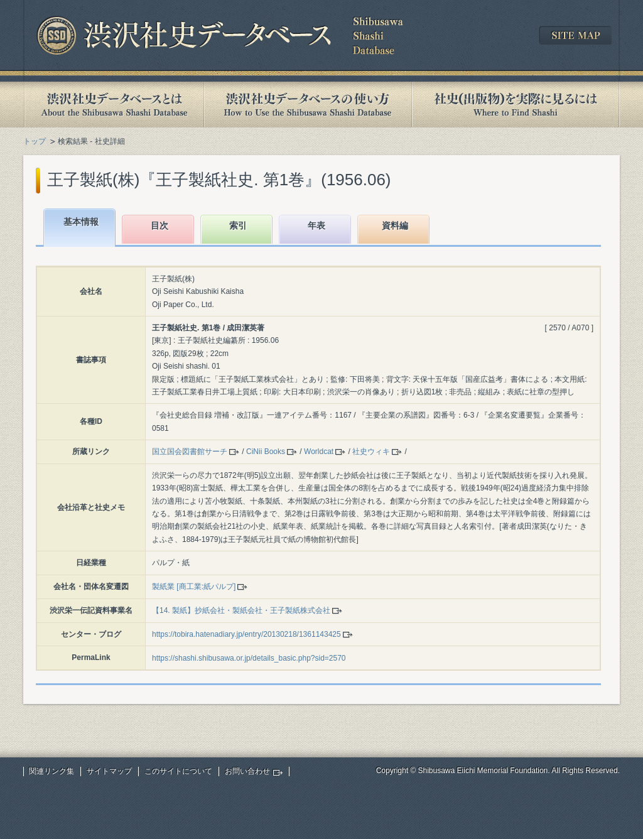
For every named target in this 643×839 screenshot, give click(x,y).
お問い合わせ (247, 771)
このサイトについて (178, 771)
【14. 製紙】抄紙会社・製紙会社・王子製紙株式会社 (241, 610)
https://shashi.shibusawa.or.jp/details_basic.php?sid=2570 (249, 658)
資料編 (395, 225)
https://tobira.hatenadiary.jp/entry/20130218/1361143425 (246, 634)
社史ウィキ (371, 451)
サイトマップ (109, 771)
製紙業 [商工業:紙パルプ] (193, 586)
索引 (238, 225)
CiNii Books (265, 451)
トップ (34, 141)
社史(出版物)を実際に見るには (515, 104)
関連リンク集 (51, 771)
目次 (159, 225)
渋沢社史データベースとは (113, 104)
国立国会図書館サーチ (189, 451)
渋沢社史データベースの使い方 (307, 104)
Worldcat (318, 451)
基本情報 (81, 222)
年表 (316, 225)
